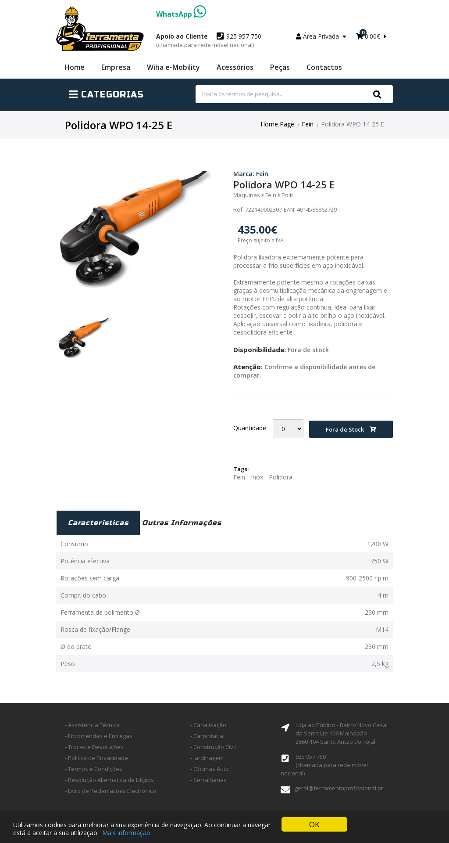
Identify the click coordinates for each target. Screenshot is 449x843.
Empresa (115, 67)
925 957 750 (208, 40)
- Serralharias (208, 780)
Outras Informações (181, 523)
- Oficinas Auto (209, 769)
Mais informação (126, 833)
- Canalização (208, 725)
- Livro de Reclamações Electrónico (110, 791)
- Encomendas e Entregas (98, 736)
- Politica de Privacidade (96, 758)
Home (74, 67)
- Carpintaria (206, 736)
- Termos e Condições (93, 769)
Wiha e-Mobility (173, 67)
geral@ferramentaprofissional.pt (339, 788)
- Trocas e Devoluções (94, 747)
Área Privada (321, 36)
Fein (308, 124)
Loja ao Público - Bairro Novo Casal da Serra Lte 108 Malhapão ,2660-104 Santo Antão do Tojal (342, 733)
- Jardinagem (207, 758)
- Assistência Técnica (92, 725)
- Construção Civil (213, 747)
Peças (280, 67)
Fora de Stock (351, 429)
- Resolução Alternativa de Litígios (109, 780)
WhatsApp (181, 14)
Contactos (324, 67)
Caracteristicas (98, 523)
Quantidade (249, 428)
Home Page (277, 124)
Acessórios (235, 67)
